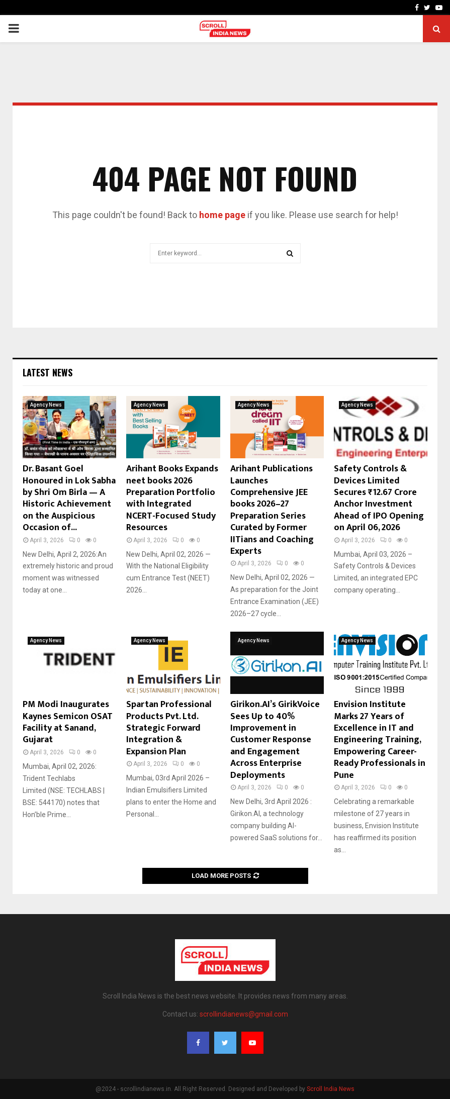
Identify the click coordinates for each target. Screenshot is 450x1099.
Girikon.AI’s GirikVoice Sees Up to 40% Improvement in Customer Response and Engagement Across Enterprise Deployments (275, 739)
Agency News (46, 405)
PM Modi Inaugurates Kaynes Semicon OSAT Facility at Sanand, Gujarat (68, 722)
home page (222, 215)
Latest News (47, 372)
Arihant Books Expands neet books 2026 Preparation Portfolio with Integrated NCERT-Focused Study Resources (172, 498)
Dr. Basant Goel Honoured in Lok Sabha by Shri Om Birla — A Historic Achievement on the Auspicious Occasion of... (69, 498)
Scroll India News (330, 1088)
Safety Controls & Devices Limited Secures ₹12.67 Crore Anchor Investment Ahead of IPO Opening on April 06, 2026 (379, 498)
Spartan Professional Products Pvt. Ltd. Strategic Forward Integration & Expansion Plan (169, 728)
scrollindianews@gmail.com (244, 1014)
